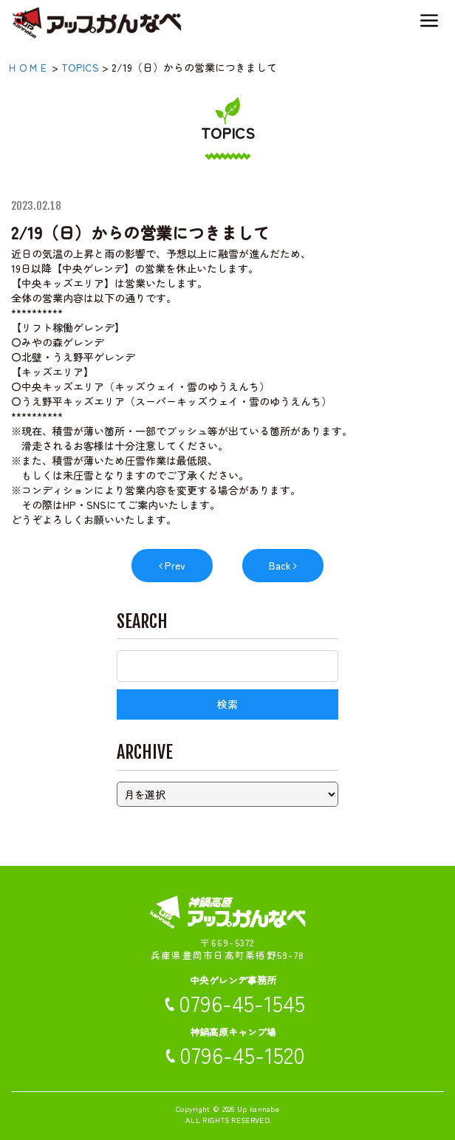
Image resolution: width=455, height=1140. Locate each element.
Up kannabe (258, 1108)
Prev (175, 565)
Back (280, 565)
